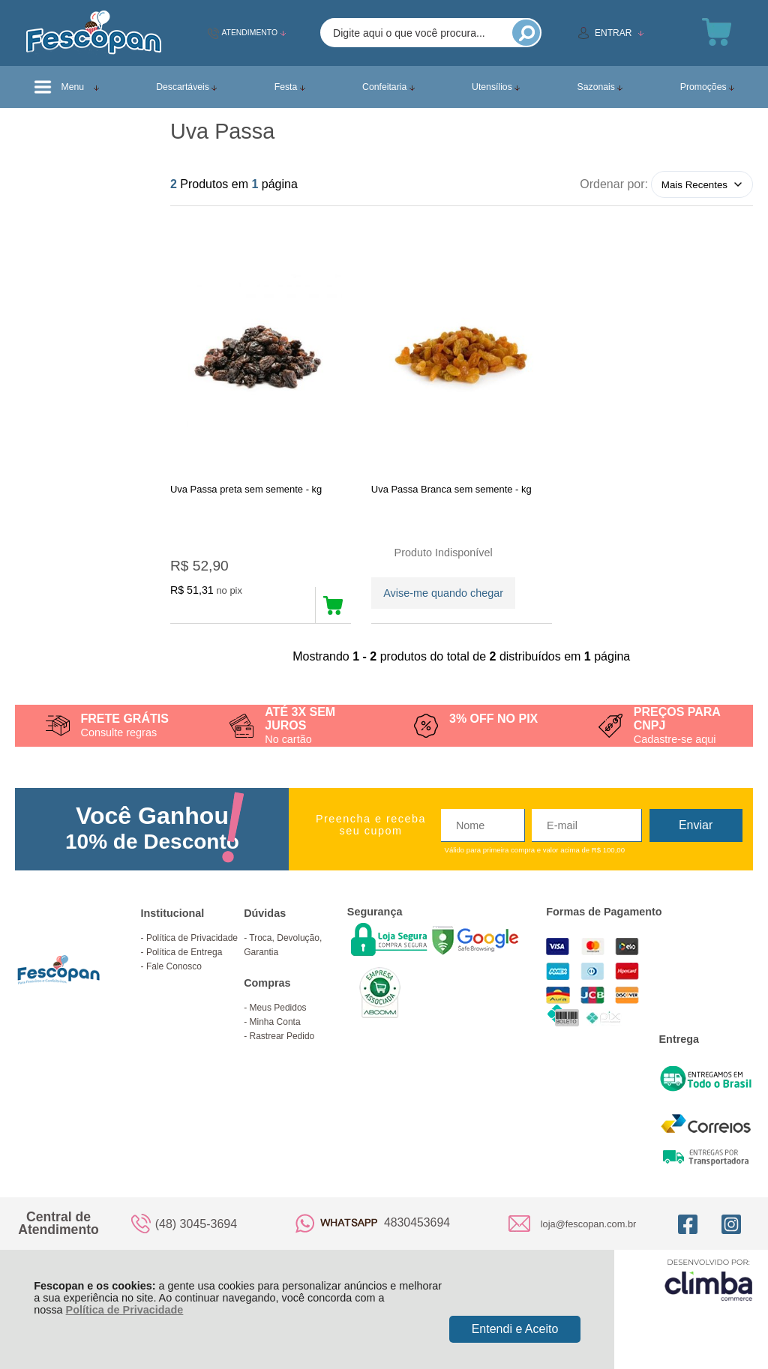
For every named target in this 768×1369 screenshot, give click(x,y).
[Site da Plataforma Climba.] (708, 1279)
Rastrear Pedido (282, 1036)
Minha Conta (275, 1022)
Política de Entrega (184, 952)
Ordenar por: (614, 184)
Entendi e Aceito (515, 1329)
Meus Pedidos (278, 1007)
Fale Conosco (174, 966)
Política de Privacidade (125, 1310)
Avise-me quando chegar (443, 593)
